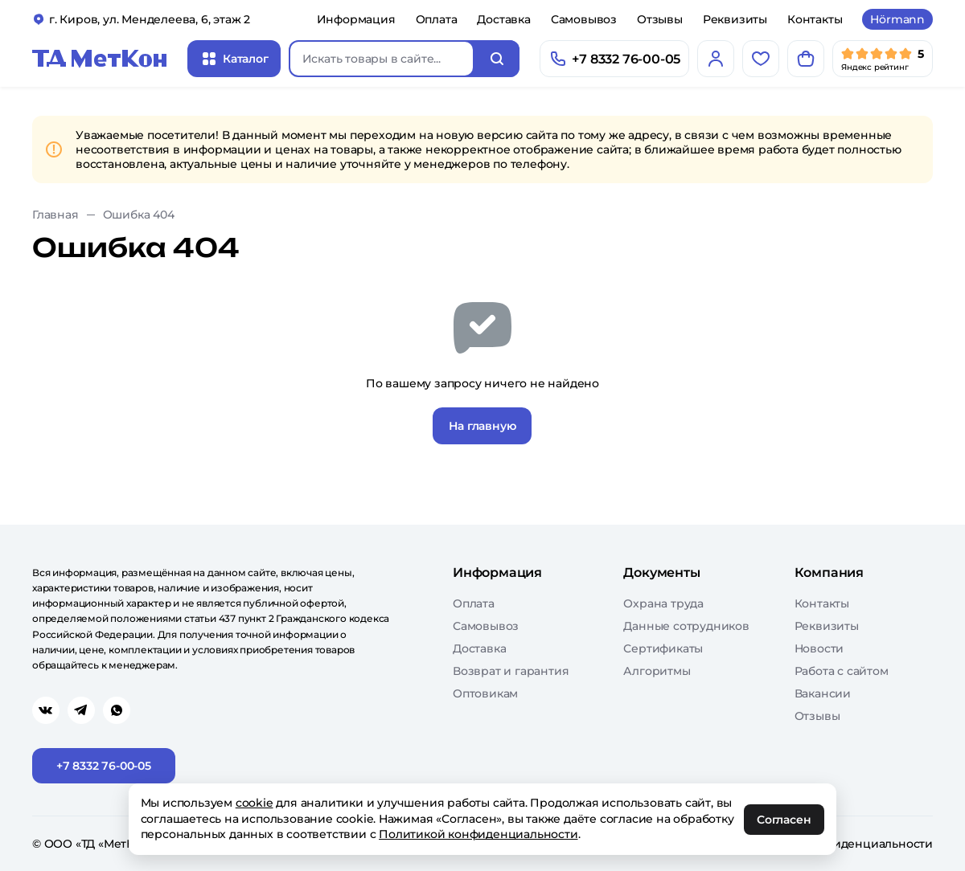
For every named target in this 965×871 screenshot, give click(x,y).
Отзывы (660, 19)
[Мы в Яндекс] (882, 58)
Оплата (437, 19)
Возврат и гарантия (511, 671)
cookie (254, 802)
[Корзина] (805, 58)
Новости (819, 648)
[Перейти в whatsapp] (116, 710)
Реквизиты (735, 19)
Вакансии (823, 693)
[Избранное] (760, 58)
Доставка (503, 19)
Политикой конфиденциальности (479, 834)
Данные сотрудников (686, 626)
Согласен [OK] (784, 819)
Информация (356, 19)
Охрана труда (663, 603)
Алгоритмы (656, 671)
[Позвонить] (614, 58)
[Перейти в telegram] (81, 710)
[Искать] (496, 58)
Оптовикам (485, 693)
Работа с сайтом (842, 671)
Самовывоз (584, 19)
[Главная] (99, 58)
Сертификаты (663, 648)
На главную (482, 426)
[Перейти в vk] (46, 710)
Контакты (814, 19)
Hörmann (897, 19)
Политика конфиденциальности (837, 843)
